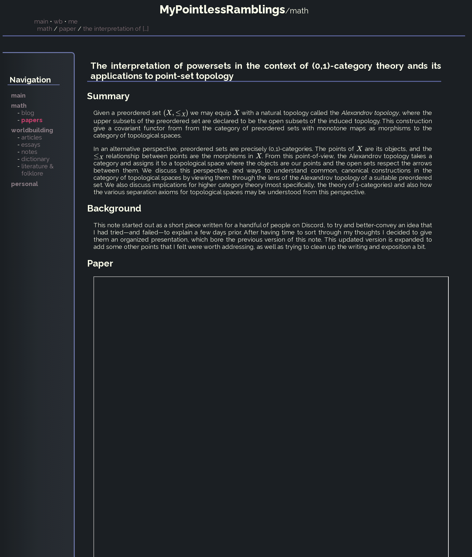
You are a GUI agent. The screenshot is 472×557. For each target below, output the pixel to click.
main (41, 21)
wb (58, 21)
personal (24, 183)
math (44, 28)
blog (27, 112)
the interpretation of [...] (116, 28)
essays (30, 144)
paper (67, 28)
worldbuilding (32, 130)
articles (31, 137)
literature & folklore (37, 169)
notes (29, 151)
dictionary (35, 158)
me (73, 21)
